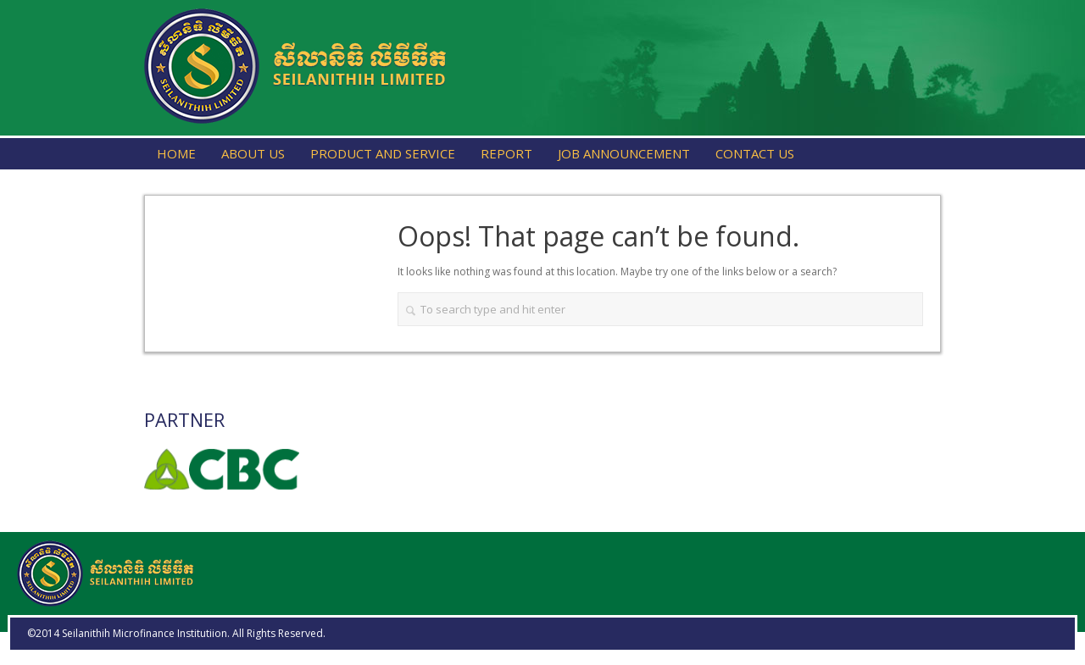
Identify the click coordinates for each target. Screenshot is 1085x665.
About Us (253, 153)
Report (506, 153)
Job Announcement (624, 153)
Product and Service (382, 153)
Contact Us (754, 153)
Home (176, 153)
